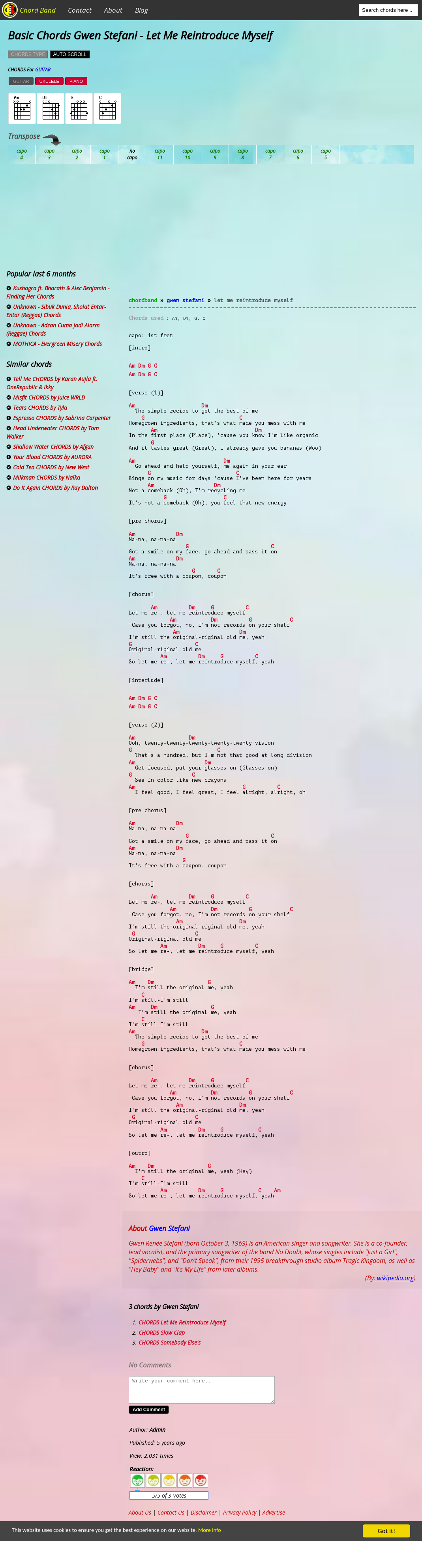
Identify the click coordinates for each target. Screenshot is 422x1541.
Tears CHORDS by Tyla (40, 407)
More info (243, 1531)
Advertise (274, 1512)
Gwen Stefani (185, 300)
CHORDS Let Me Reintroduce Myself (182, 1322)
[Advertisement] (272, 235)
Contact (80, 10)
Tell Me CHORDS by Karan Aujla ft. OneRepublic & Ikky (52, 383)
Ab (22, 154)
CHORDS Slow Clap (162, 1332)
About (113, 10)
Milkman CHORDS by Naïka (46, 477)
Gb (298, 154)
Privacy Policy (239, 1512)
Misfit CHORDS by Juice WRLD (49, 397)
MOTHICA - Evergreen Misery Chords (57, 343)
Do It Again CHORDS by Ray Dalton (55, 487)
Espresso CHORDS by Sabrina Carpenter (62, 418)
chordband (143, 300)
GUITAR (21, 81)
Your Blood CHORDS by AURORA (52, 457)
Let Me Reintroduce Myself (253, 300)
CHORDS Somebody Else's (170, 1342)
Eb (215, 154)
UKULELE (49, 81)
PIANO (76, 81)
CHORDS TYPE (28, 54)
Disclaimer (204, 1512)
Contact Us (171, 1512)
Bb (77, 154)
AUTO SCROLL (69, 54)
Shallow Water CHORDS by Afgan (53, 446)
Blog (141, 10)
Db (160, 154)
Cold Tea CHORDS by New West (51, 467)
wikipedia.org (395, 1278)
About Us (140, 1512)
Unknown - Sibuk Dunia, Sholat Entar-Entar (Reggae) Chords (56, 311)
